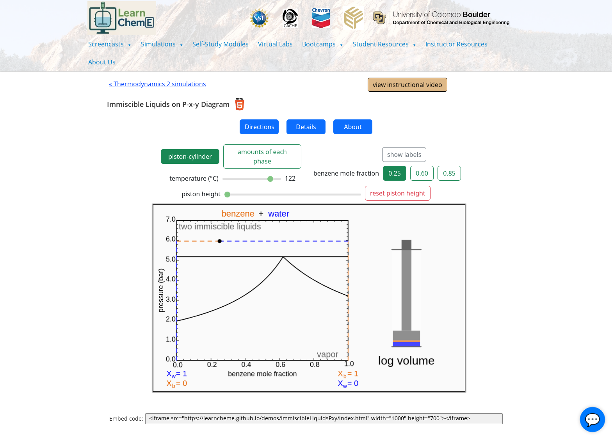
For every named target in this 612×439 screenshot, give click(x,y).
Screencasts (110, 44)
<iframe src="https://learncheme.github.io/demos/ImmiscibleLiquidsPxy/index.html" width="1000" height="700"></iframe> (325, 418)
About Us (102, 62)
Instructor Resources (456, 44)
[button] (110, 44)
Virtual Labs (275, 44)
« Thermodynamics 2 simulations (157, 84)
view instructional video (407, 84)
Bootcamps (322, 44)
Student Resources (384, 44)
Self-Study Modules (220, 44)
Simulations (162, 44)
